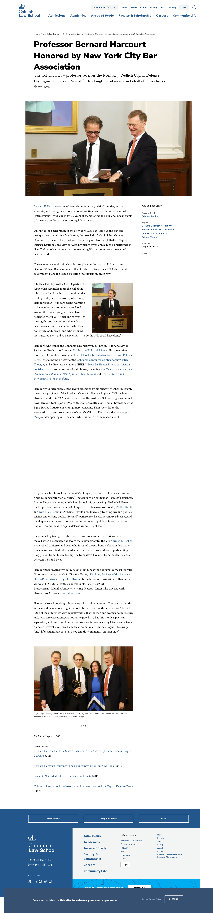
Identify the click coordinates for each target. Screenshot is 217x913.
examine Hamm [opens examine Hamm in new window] (72, 593)
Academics (92, 842)
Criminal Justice (150, 216)
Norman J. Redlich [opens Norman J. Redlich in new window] (121, 541)
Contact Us (34, 875)
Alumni (144, 7)
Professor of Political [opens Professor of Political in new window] (85, 350)
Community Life (95, 871)
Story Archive (73, 34)
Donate (141, 887)
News (124, 7)
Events (133, 7)
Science (102, 350)
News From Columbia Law (47, 34)
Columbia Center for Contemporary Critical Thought (158, 233)
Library (172, 7)
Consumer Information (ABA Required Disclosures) (169, 856)
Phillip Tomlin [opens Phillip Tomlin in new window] (124, 507)
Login (184, 7)
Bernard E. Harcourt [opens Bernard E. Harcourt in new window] (46, 206)
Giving (153, 7)
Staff (123, 851)
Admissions (92, 836)
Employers (126, 855)
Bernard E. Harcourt (152, 225)
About (163, 7)
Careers (89, 865)
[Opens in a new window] (30, 881)
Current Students (129, 844)
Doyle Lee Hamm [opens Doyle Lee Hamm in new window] (49, 512)
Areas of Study (95, 848)
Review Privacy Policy (151, 899)
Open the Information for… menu (104, 7)
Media (123, 858)
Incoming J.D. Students (131, 840)
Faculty (124, 847)
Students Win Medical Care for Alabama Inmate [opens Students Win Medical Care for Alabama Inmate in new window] (63, 776)
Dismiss (174, 899)
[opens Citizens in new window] (91, 374)
